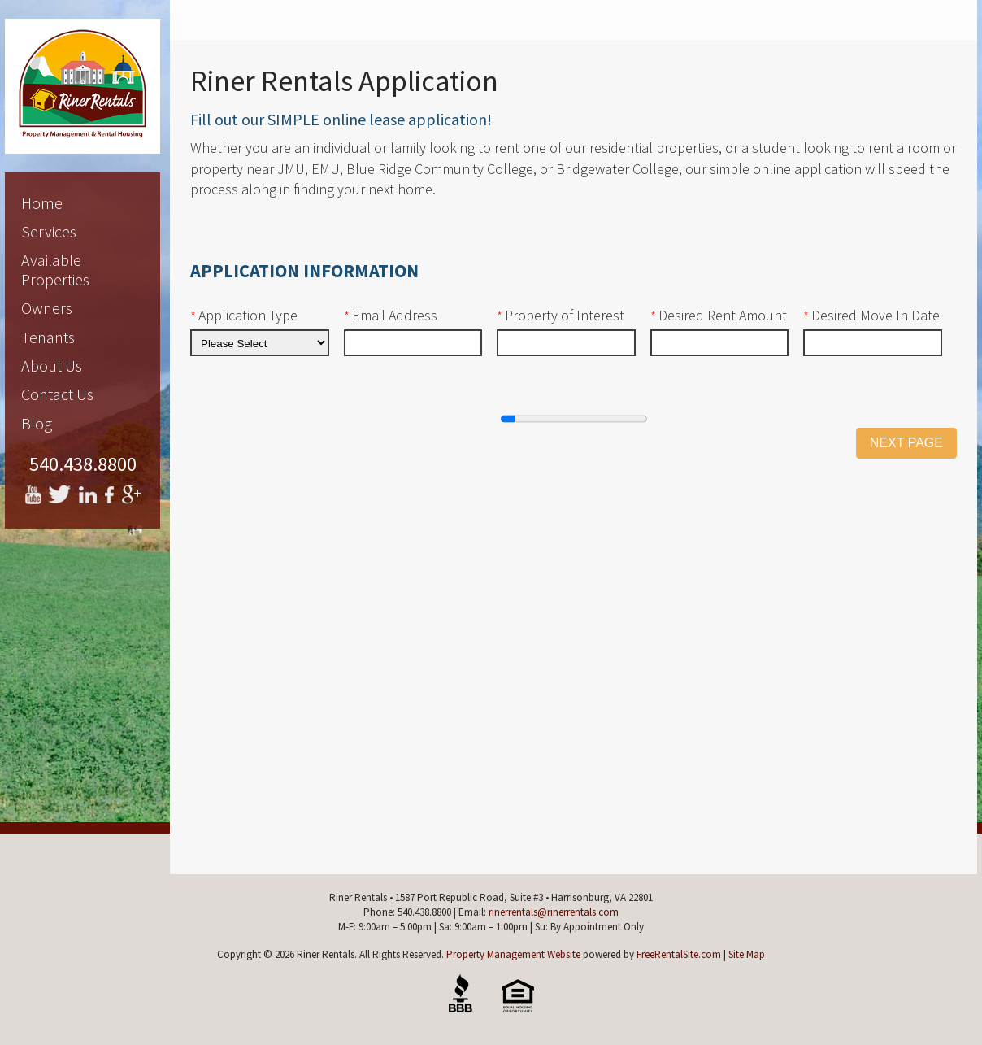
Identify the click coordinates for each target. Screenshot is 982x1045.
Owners (46, 308)
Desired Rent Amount (718, 315)
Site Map (746, 954)
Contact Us (57, 394)
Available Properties (55, 269)
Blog (36, 423)
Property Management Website (513, 954)
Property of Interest (560, 315)
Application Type (244, 315)
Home (42, 203)
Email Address (390, 315)
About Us (51, 365)
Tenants (48, 337)
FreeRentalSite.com (679, 954)
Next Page (906, 443)
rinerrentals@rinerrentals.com (554, 912)
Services (48, 231)
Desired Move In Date (871, 315)
